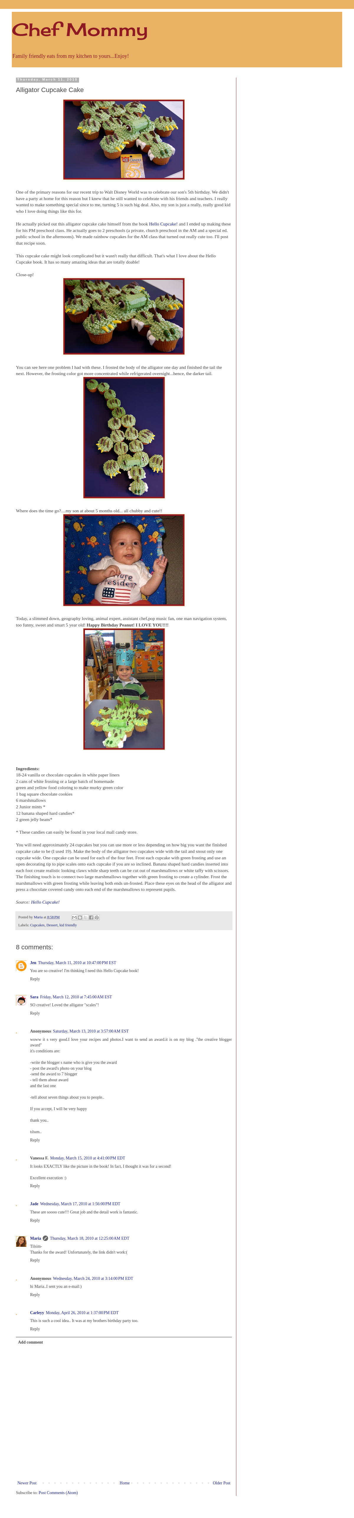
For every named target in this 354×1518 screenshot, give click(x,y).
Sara (34, 997)
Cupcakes (37, 925)
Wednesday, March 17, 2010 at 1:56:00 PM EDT (80, 1204)
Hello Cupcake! (163, 223)
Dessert (52, 925)
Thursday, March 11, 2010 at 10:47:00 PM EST (77, 963)
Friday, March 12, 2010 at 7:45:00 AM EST (76, 997)
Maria (35, 1238)
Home (125, 1483)
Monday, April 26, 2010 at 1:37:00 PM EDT (82, 1313)
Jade (34, 1204)
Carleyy (37, 1313)
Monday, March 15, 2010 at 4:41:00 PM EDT (87, 1158)
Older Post (222, 1483)
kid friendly (68, 925)
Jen (33, 963)
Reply (35, 979)
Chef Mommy (80, 29)
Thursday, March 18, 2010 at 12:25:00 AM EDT (89, 1238)
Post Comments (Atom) (58, 1493)
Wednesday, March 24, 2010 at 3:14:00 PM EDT (93, 1278)
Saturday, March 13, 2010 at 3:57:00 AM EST (91, 1031)
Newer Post (27, 1483)
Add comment (30, 1342)
